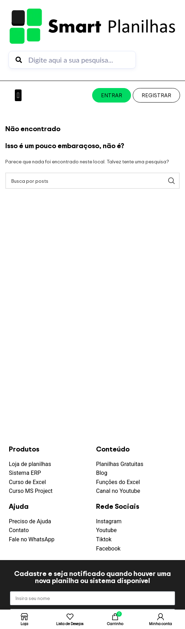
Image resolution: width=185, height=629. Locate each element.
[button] (18, 95)
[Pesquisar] (92, 181)
